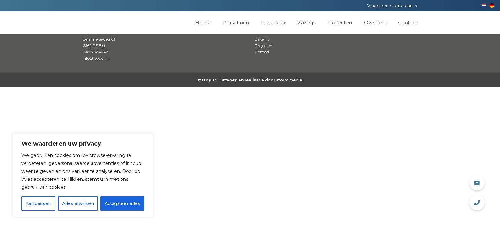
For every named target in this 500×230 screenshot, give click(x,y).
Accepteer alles (122, 203)
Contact (407, 22)
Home (203, 22)
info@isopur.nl (96, 58)
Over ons (375, 22)
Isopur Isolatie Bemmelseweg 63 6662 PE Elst (99, 39)
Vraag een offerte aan (390, 5)
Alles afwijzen (78, 203)
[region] (83, 175)
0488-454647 (95, 52)
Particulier (273, 22)
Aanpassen (38, 203)
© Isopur (207, 80)
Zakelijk (307, 22)
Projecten (340, 22)
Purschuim (236, 22)
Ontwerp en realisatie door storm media (260, 80)
